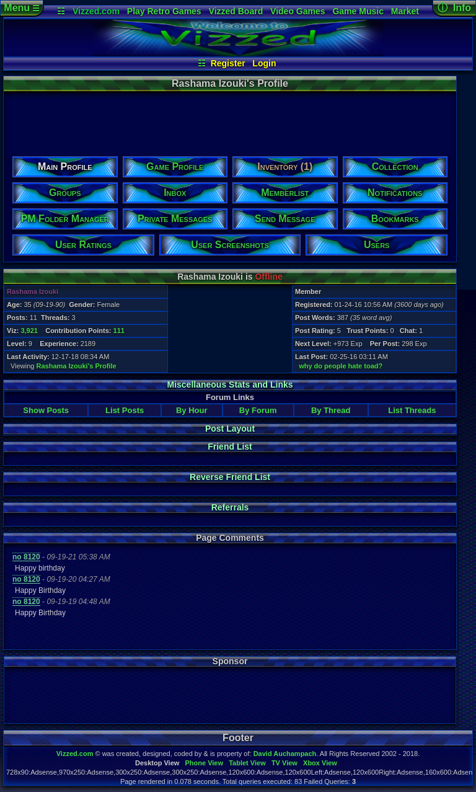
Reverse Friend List (230, 477)
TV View (284, 763)
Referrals (230, 507)
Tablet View (247, 763)
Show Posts (46, 410)
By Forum (258, 410)
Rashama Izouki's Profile (77, 366)
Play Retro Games (164, 11)
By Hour (192, 410)
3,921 (29, 330)
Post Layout (230, 429)
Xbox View (320, 763)
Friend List (230, 447)
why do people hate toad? (340, 366)
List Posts (124, 410)
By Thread (331, 410)
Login (264, 63)
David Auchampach (285, 753)
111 (119, 330)
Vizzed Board (236, 11)
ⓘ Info (454, 7)
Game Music (357, 11)
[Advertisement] (229, 120)
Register (228, 63)
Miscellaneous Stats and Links (230, 384)
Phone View (204, 763)
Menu (21, 7)
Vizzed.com (96, 11)
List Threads (412, 410)
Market (405, 11)
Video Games (297, 11)
